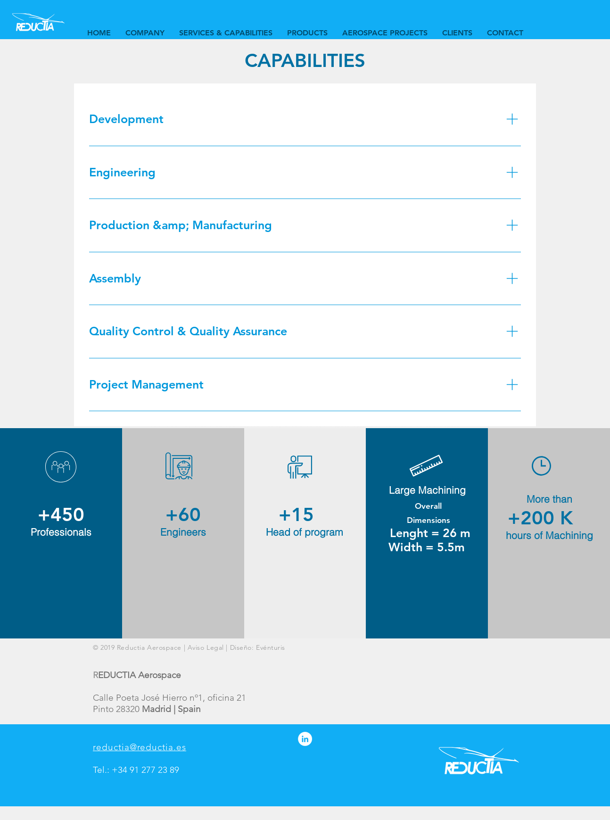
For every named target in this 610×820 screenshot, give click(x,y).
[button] (226, 33)
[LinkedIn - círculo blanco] (305, 739)
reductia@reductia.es (139, 747)
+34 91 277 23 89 (145, 769)
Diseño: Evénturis (258, 647)
